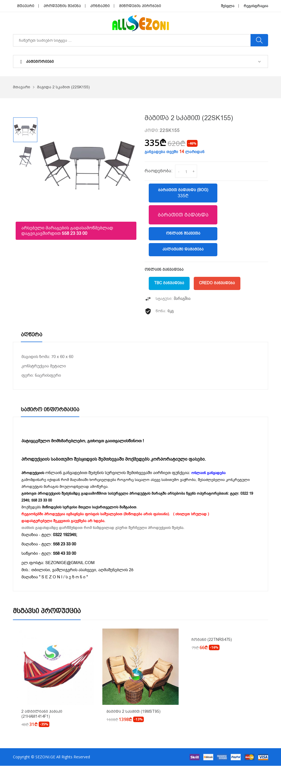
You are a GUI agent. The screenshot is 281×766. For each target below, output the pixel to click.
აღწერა (32, 334)
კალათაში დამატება (183, 249)
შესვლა (227, 6)
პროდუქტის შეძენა (62, 6)
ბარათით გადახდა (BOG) (183, 193)
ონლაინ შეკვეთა (183, 234)
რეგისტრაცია (256, 6)
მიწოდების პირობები (140, 6)
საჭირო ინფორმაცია (50, 409)
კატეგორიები (37, 61)
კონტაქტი (100, 6)
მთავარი (25, 6)
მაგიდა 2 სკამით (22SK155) (63, 87)
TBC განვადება (169, 283)
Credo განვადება (217, 283)
